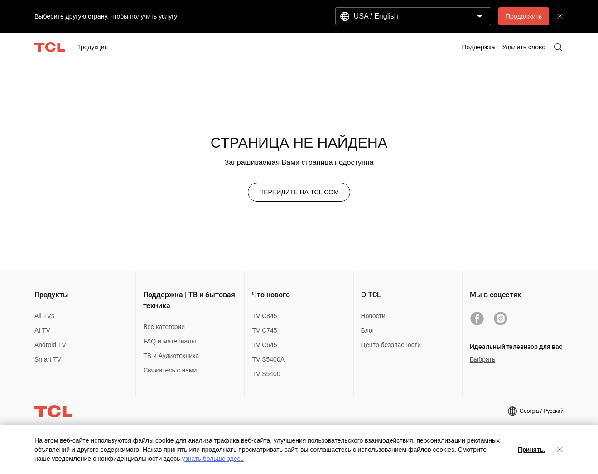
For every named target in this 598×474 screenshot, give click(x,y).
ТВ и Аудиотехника (171, 355)
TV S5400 (266, 373)
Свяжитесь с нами (170, 370)
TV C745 (264, 330)
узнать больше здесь (212, 458)
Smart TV (47, 359)
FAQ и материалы (169, 341)
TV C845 (264, 315)
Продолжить (524, 16)
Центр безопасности (391, 344)
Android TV (50, 344)
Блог (368, 330)
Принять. (531, 449)
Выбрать (482, 359)
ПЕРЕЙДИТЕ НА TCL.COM (299, 192)
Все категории (164, 326)
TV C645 (264, 344)
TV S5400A (268, 359)
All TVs (44, 315)
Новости (373, 315)
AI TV (42, 330)
